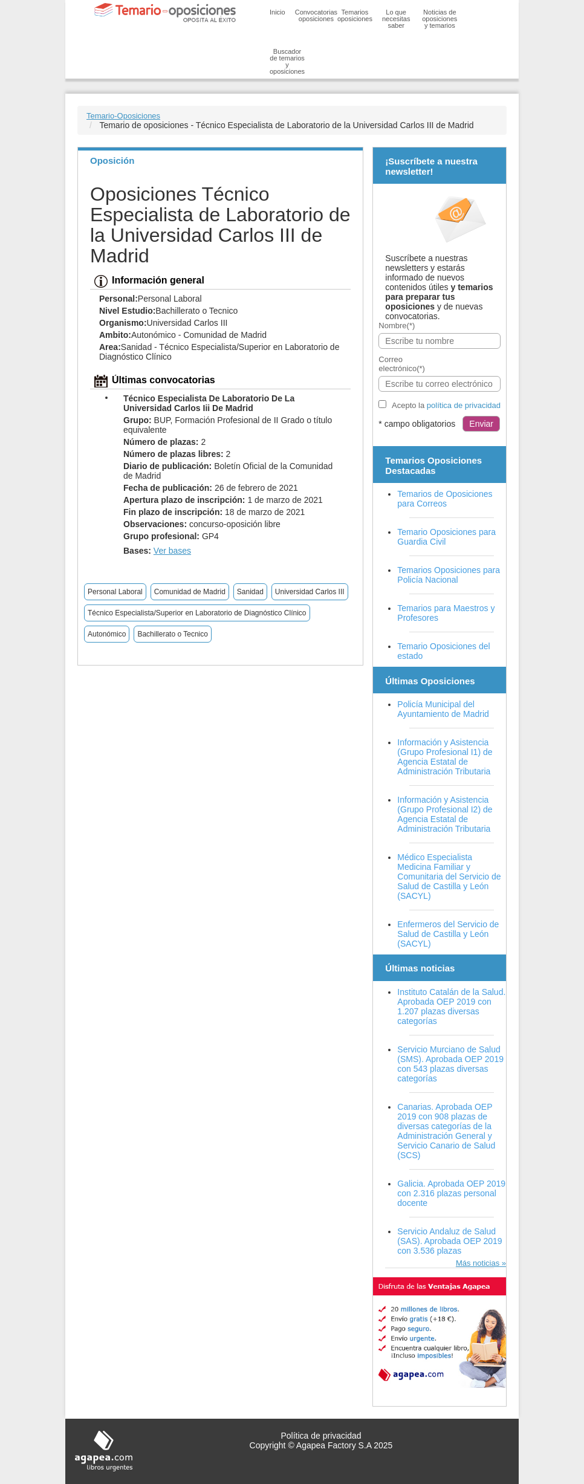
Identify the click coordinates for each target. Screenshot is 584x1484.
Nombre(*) (396, 325)
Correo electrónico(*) (401, 364)
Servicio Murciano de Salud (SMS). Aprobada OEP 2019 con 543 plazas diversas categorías (450, 1064)
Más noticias (477, 1263)
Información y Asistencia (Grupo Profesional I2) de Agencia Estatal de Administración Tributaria (444, 814)
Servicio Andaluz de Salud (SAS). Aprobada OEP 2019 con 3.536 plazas (449, 1241)
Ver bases (172, 551)
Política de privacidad (321, 1435)
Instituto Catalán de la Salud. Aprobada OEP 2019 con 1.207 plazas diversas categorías (451, 1006)
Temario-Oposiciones (123, 115)
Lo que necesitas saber (396, 18)
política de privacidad (464, 405)
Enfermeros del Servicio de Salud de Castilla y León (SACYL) (448, 933)
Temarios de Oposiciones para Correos (444, 498)
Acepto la (446, 405)
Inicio (277, 12)
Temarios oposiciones (354, 15)
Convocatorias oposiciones (316, 15)
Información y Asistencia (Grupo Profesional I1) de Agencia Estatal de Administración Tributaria (444, 756)
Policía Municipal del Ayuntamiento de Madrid (443, 709)
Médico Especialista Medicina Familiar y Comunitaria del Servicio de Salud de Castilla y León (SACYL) (449, 876)
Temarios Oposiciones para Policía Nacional (448, 575)
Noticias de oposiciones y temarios (439, 18)
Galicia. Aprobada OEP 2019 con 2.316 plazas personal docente (451, 1193)
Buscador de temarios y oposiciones (287, 61)
